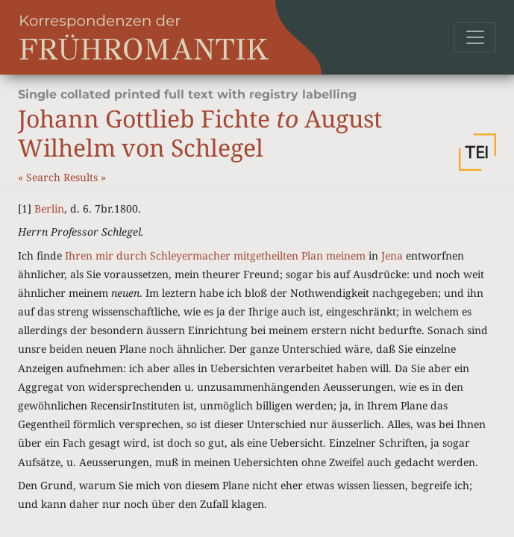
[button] (477, 152)
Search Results (63, 177)
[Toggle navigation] (475, 37)
